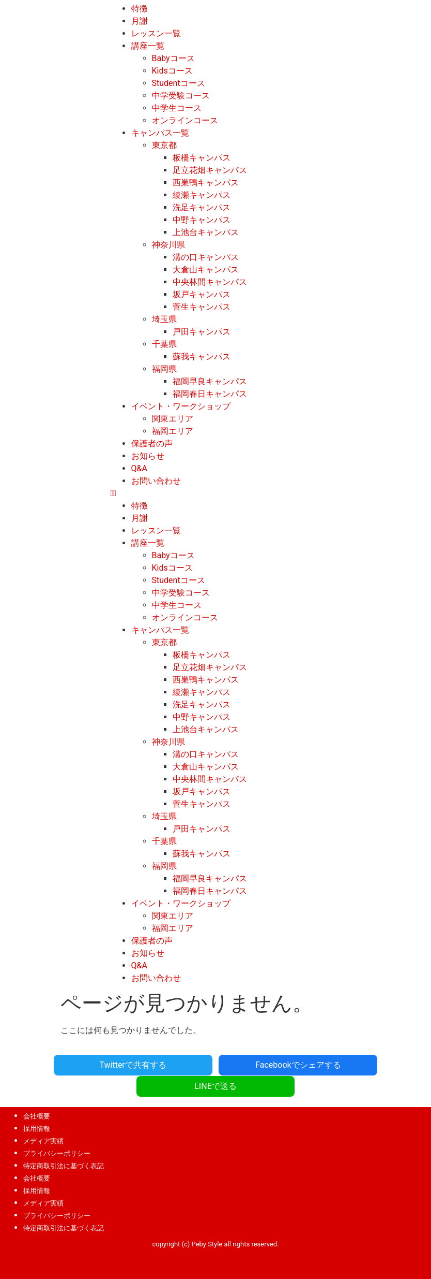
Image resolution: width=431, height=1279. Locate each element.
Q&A (139, 468)
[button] (270, 493)
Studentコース (178, 83)
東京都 (164, 145)
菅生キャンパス (201, 307)
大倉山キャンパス (206, 269)
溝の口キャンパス (206, 257)
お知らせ (147, 456)
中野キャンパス (201, 220)
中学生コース (177, 108)
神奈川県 (168, 245)
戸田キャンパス (201, 332)
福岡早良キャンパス (210, 381)
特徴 (139, 8)
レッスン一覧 (156, 33)
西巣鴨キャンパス (206, 182)
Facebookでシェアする (215, 1064)
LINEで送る (352, 1064)
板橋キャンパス (201, 158)
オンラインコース (185, 120)
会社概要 (36, 1094)
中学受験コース (181, 95)
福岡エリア (172, 431)
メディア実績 (43, 1119)
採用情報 (36, 1107)
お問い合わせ (156, 481)
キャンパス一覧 (160, 133)
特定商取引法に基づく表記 (63, 1144)
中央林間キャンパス (210, 282)
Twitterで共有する (78, 1064)
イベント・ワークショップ (180, 406)
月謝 (139, 21)
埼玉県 (164, 319)
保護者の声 (152, 443)
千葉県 (164, 344)
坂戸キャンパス (201, 294)
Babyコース (173, 58)
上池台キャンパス (206, 232)
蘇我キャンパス (201, 356)
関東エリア (172, 419)
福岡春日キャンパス (210, 394)
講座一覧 (147, 46)
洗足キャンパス (201, 207)
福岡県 (164, 369)
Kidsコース (172, 71)
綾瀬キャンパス (201, 195)
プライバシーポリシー (56, 1132)
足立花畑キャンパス (210, 170)
